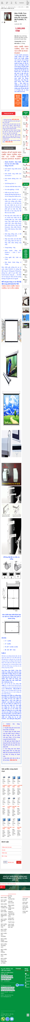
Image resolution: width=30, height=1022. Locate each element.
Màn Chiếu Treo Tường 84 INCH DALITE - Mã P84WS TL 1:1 (4, 823)
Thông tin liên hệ (8, 113)
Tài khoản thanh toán (28, 3)
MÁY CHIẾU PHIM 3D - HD (4, 920)
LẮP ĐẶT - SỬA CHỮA (25, 217)
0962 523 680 (27, 125)
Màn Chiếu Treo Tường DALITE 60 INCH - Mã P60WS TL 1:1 (9, 823)
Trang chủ (3, 7)
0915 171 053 (27, 144)
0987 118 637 (27, 138)
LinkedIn (27, 984)
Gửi (19, 862)
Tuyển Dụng (11, 922)
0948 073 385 (27, 132)
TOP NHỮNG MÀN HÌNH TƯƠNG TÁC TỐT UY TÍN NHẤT (26, 193)
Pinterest (27, 987)
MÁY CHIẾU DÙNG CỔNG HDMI (4, 940)
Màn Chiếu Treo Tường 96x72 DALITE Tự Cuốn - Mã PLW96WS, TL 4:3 (9, 802)
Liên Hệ (7, 3)
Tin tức (11, 3)
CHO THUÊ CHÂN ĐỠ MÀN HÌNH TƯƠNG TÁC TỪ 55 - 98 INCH (26, 261)
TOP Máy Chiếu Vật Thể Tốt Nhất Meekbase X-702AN (26, 209)
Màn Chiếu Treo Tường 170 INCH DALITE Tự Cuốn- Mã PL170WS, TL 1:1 (4, 781)
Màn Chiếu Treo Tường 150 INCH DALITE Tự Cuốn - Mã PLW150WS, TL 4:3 (9, 781)
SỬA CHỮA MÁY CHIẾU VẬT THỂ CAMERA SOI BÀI (26, 199)
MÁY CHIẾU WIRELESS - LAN (4, 915)
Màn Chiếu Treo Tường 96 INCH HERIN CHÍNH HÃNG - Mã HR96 (18, 802)
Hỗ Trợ (16, 3)
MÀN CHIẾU (21, 7)
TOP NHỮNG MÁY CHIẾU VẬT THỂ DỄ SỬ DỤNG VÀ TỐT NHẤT (26, 204)
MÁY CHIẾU (4, 897)
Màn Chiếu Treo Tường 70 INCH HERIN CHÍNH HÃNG (14, 823)
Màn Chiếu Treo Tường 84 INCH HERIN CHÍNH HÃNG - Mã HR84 (4, 802)
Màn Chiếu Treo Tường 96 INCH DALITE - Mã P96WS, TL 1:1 (18, 781)
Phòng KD (26, 113)
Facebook (27, 978)
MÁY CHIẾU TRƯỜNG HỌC (4, 945)
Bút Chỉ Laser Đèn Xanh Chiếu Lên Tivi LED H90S (26, 188)
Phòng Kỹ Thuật (26, 160)
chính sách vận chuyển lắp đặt (25, 907)
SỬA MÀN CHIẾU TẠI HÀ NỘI (26, 238)
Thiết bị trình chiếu (12, 7)
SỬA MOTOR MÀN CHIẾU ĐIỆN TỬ (26, 243)
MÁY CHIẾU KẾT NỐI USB (4, 926)
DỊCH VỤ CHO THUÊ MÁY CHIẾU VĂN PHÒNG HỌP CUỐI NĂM (26, 266)
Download (21, 2)
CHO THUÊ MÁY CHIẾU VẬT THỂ (11, 926)
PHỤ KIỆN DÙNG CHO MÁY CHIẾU (26, 233)
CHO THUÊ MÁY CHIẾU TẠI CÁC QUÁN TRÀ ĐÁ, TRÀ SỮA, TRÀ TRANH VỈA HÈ (26, 271)
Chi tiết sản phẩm (8, 148)
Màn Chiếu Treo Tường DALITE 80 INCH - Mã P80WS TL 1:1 (18, 823)
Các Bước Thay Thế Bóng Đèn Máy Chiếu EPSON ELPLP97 (26, 223)
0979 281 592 (27, 119)
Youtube (27, 975)
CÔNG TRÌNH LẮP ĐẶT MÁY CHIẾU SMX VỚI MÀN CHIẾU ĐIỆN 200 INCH (26, 228)
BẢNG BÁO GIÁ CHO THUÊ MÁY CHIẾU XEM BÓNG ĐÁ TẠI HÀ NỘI (26, 281)
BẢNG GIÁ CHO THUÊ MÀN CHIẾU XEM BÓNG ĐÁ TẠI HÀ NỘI (26, 276)
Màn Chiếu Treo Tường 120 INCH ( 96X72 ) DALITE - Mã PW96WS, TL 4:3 (14, 781)
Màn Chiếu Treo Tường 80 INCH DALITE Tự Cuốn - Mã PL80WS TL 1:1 (14, 802)
